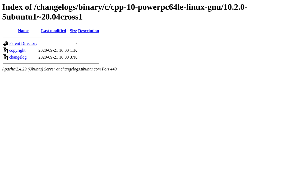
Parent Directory (23, 43)
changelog (18, 57)
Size (73, 30)
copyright (17, 50)
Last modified (53, 30)
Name (23, 30)
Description (88, 30)
